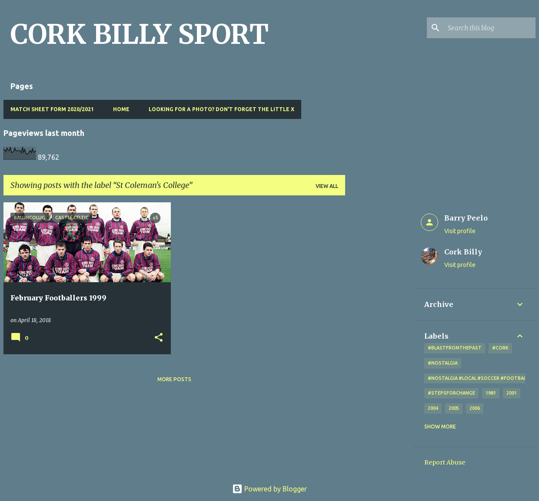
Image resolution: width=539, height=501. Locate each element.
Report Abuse (444, 462)
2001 (511, 393)
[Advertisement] (379, 332)
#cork (500, 347)
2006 (474, 408)
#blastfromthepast (455, 347)
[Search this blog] (490, 27)
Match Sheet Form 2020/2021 (52, 109)
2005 (454, 408)
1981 (491, 393)
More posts (174, 379)
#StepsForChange (451, 393)
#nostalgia (443, 363)
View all (327, 186)
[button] (158, 338)
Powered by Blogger (269, 489)
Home (121, 109)
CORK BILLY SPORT (139, 34)
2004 (433, 408)
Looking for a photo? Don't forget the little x (221, 109)
